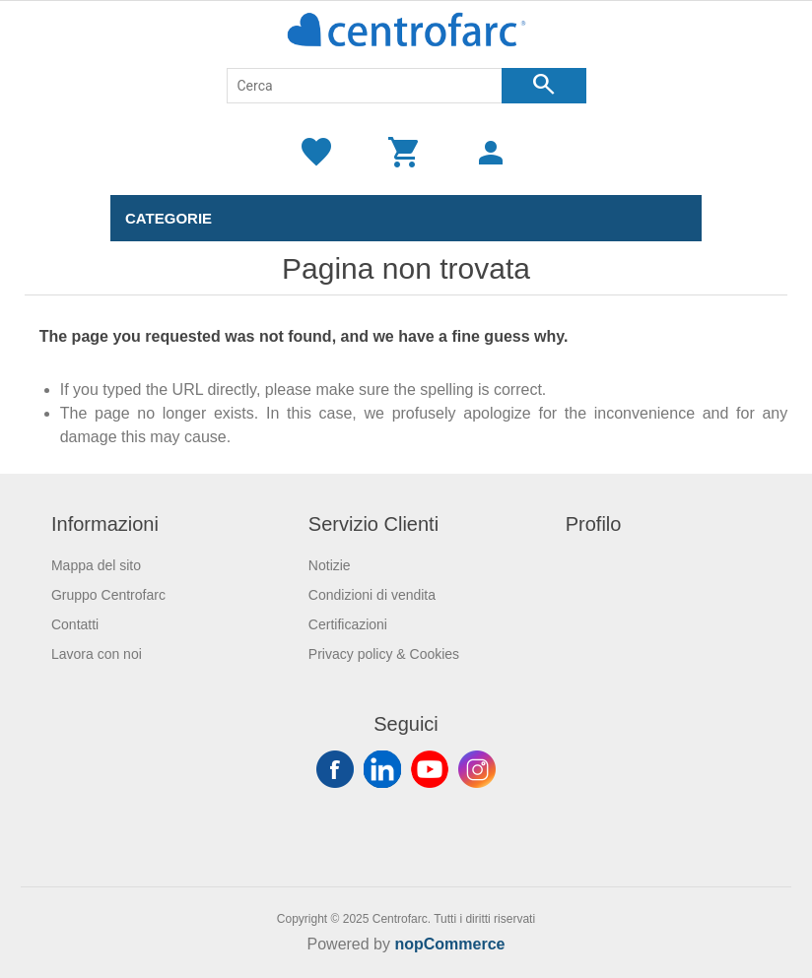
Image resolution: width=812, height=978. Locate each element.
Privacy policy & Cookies (383, 654)
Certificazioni (347, 624)
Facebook (335, 769)
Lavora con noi (96, 654)
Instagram (477, 769)
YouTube (429, 769)
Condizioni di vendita (372, 595)
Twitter (382, 769)
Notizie (329, 565)
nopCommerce (449, 944)
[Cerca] (365, 85)
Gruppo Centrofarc (108, 595)
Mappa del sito (96, 565)
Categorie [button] (168, 218)
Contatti (75, 624)
